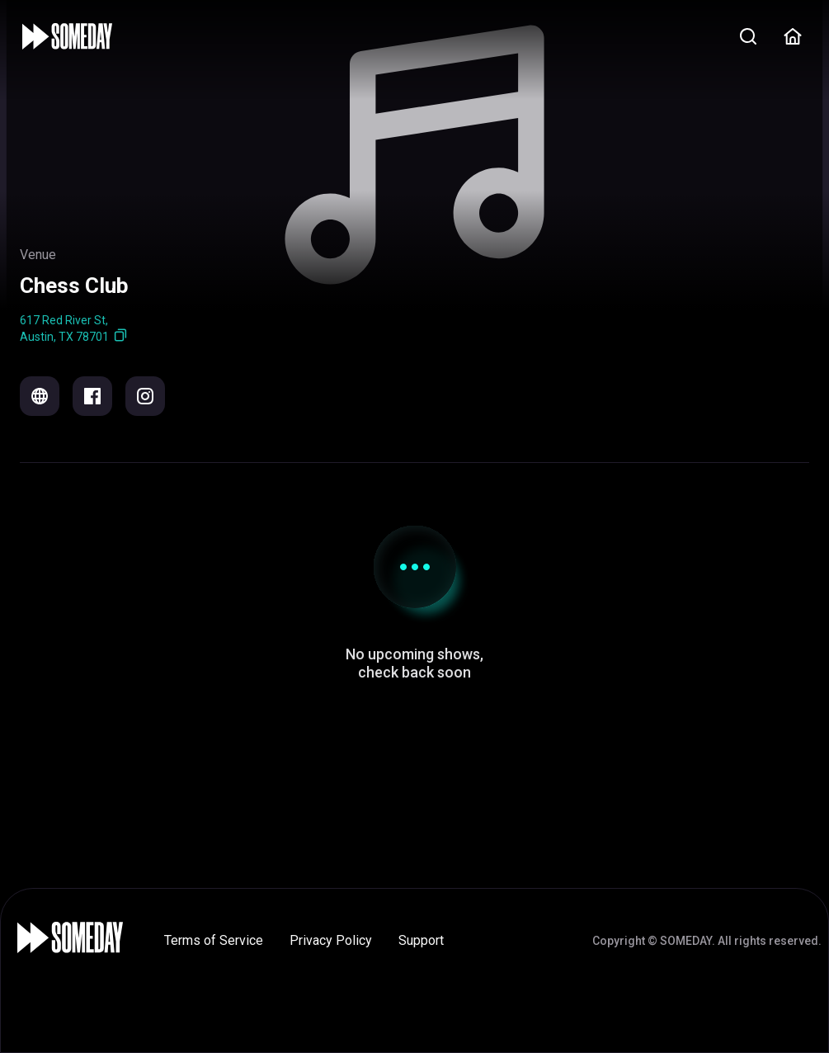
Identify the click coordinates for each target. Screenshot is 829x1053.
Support (421, 940)
